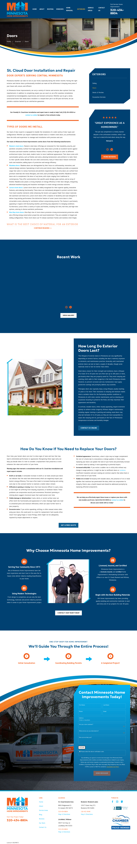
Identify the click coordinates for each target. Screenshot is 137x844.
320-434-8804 (117, 11)
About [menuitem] (41, 9)
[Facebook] (112, 802)
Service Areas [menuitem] (91, 9)
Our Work (42, 823)
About (41, 806)
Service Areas (43, 810)
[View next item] (111, 149)
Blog (40, 815)
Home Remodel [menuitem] (69, 9)
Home (41, 802)
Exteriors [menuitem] (81, 9)
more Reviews (109, 157)
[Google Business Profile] (122, 802)
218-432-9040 (85, 812)
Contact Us (42, 827)
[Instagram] (117, 802)
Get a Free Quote (68, 525)
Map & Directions (64, 814)
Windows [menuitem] (60, 9)
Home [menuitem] (35, 9)
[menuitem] (109, 83)
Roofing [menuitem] (50, 9)
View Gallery (68, 315)
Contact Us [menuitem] (101, 9)
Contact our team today (68, 613)
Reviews (41, 819)
